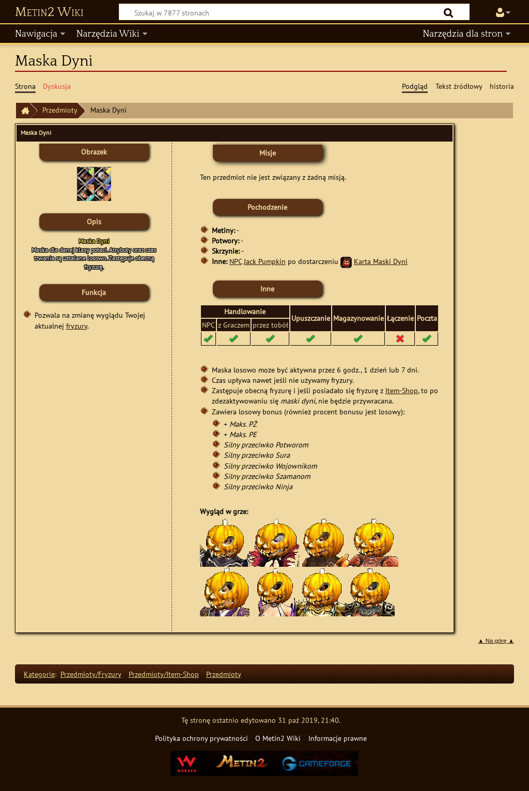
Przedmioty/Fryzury (90, 674)
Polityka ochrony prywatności (201, 738)
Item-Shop (401, 390)
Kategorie (39, 674)
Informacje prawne (337, 738)
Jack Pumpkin (265, 261)
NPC (235, 261)
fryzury (76, 326)
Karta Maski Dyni (381, 261)
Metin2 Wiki (49, 12)
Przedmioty (59, 110)
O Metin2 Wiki (278, 738)
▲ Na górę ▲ (496, 641)
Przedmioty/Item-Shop (164, 674)
